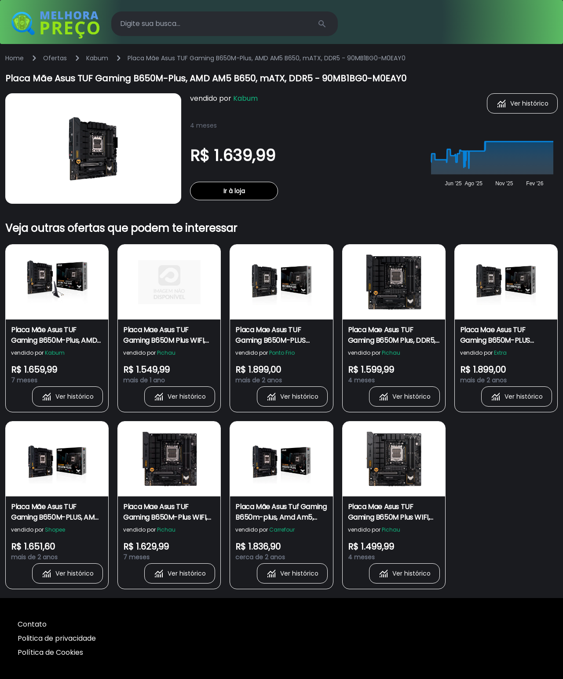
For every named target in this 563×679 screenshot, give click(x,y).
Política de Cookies (50, 652)
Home (14, 58)
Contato (32, 624)
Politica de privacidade (57, 638)
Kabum (97, 58)
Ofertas (55, 58)
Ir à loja (234, 191)
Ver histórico (522, 103)
